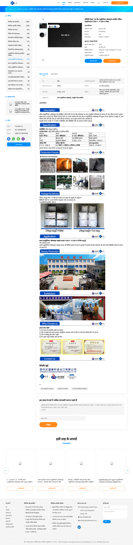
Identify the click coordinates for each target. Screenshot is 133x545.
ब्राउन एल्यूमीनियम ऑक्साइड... (18, 63)
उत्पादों (7, 510)
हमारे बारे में (9, 515)
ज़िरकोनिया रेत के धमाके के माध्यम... (18, 72)
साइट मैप (8, 521)
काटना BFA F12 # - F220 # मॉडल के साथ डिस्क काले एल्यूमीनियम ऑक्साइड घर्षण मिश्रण (22, 110)
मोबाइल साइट (9, 524)
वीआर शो (8, 513)
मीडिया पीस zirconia (18, 34)
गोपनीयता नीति (10, 527)
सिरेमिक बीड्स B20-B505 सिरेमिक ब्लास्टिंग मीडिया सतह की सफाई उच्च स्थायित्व (61, 526)
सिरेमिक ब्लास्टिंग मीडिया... (18, 26)
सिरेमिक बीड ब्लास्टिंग (29, 503)
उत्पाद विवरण (54, 74)
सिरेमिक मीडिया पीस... (18, 41)
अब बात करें (119, 3)
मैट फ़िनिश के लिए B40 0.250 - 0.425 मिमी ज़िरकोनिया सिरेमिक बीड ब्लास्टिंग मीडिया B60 (35, 519)
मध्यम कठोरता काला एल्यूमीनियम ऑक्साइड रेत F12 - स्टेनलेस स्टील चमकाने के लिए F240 (51, 482)
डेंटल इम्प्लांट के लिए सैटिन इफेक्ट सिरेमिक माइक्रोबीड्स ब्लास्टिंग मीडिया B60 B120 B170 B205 (35, 510)
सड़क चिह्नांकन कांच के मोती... (18, 85)
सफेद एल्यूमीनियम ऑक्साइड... (18, 67)
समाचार (8, 518)
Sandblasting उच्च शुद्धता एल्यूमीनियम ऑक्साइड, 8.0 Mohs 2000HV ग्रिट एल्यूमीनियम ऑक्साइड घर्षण (111, 482)
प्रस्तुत (48, 424)
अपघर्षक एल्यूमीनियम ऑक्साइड (80, 388)
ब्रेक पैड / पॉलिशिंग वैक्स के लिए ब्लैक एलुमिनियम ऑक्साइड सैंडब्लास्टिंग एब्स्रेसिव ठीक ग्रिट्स (81, 482)
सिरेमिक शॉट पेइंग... (18, 30)
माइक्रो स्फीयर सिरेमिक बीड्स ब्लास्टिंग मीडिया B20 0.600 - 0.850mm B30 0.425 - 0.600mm (36, 529)
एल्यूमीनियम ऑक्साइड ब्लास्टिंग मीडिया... (18, 54)
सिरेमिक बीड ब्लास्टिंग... (18, 22)
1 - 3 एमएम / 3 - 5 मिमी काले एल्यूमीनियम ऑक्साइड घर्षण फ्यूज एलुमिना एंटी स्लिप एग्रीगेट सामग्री (20, 482)
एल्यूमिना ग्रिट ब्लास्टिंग (63, 388)
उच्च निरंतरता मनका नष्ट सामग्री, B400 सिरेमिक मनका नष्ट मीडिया (62, 518)
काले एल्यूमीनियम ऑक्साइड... (18, 59)
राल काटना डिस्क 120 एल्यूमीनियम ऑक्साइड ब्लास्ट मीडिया (22, 103)
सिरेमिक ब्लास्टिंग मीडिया (57, 503)
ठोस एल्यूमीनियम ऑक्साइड (47, 388)
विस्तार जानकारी (43, 74)
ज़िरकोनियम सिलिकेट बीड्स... (18, 38)
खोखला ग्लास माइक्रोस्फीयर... (18, 89)
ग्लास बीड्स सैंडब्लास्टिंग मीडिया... (18, 77)
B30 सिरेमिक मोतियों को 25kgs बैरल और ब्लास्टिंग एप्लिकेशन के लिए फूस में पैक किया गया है (62, 510)
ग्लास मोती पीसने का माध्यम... (18, 81)
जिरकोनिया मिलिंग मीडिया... (18, 45)
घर (6, 507)
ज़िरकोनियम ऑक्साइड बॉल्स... (18, 49)
